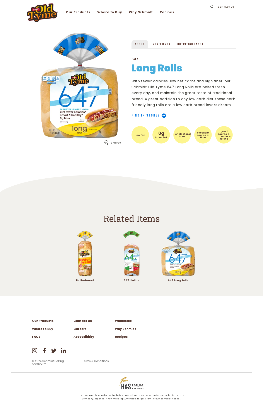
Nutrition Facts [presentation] (190, 44)
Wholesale (123, 321)
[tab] (140, 44)
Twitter (53, 350)
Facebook (44, 350)
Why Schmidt (141, 12)
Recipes (167, 12)
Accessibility (83, 337)
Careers (79, 329)
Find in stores (146, 115)
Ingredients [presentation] (161, 44)
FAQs (36, 337)
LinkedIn (63, 350)
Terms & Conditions (95, 361)
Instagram (34, 350)
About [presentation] (140, 44)
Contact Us (226, 6)
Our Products (78, 12)
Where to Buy (109, 12)
